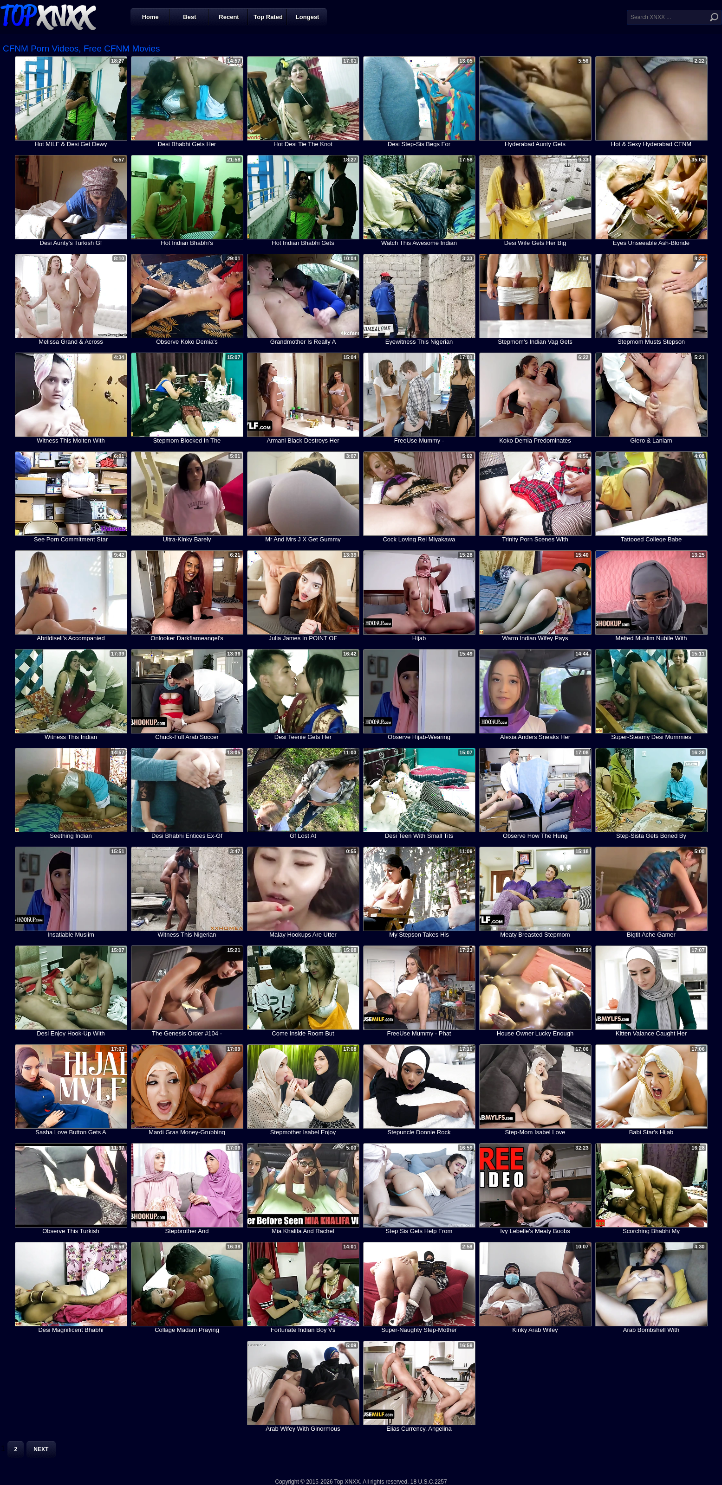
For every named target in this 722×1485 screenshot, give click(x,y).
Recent (229, 16)
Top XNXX (48, 16)
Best (189, 16)
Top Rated (268, 16)
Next (40, 1449)
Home (150, 16)
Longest (307, 16)
